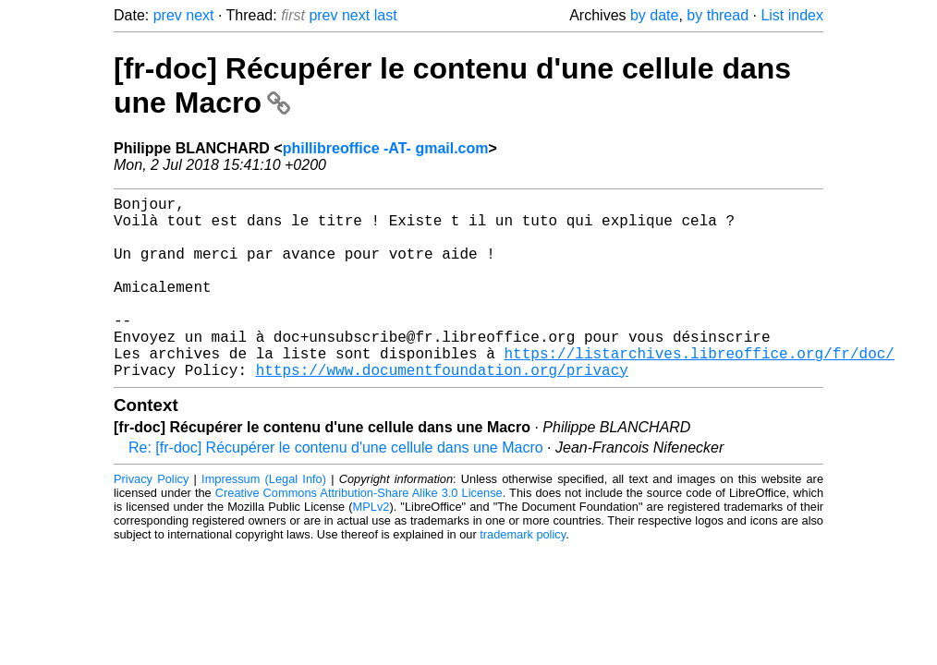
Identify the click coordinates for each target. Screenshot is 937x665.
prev (167, 15)
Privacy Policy (151, 519)
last (385, 15)
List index (792, 15)
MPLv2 (371, 547)
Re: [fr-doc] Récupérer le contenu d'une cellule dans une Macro (335, 488)
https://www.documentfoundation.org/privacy (442, 410)
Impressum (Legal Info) (263, 519)
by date (654, 15)
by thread (717, 15)
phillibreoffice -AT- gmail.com (386, 148)
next (199, 15)
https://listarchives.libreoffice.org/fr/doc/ (699, 390)
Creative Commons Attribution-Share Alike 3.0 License (359, 533)
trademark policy (523, 575)
